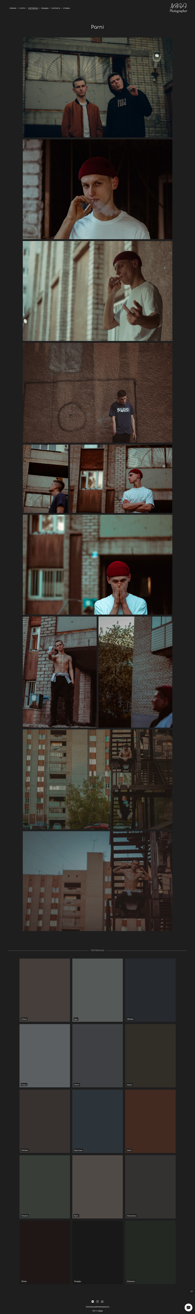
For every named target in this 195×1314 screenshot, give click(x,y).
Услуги (22, 8)
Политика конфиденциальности (97, 1310)
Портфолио (33, 8)
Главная (12, 8)
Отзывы (66, 8)
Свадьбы (45, 8)
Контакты (56, 8)
